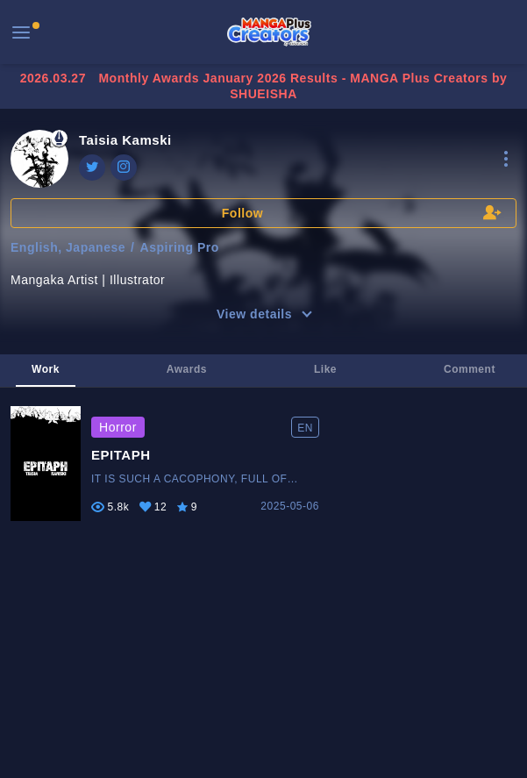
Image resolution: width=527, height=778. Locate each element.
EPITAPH (121, 454)
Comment (469, 369)
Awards (187, 369)
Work (46, 369)
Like (325, 369)
